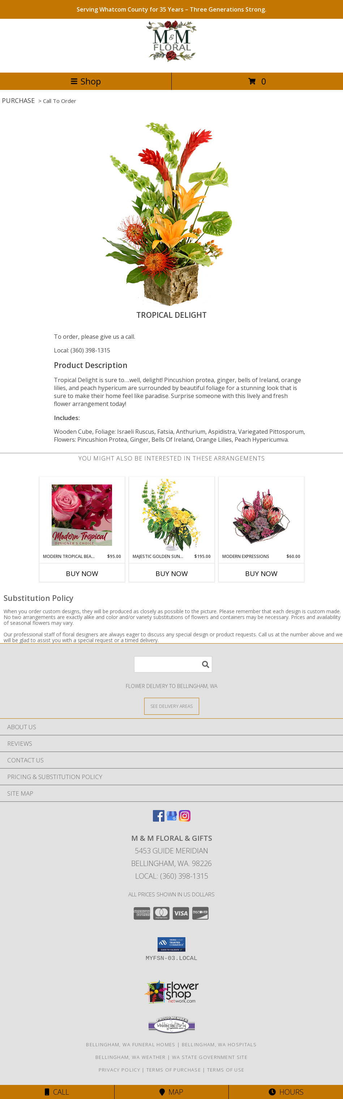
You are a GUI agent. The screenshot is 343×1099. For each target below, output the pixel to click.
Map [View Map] (171, 1092)
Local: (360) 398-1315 (82, 350)
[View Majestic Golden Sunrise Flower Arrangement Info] (171, 515)
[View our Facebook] (158, 819)
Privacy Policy (119, 1069)
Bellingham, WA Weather (130, 1057)
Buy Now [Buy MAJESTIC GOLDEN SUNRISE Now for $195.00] (171, 573)
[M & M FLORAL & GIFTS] (171, 62)
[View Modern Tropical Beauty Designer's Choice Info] (82, 515)
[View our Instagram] (184, 819)
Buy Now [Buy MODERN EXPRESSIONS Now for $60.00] (261, 573)
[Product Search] (173, 664)
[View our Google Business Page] (171, 819)
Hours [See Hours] (286, 1092)
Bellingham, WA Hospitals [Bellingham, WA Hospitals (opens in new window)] (219, 1044)
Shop (85, 81)
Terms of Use (226, 1069)
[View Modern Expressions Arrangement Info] (261, 515)
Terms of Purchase (173, 1069)
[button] (171, 944)
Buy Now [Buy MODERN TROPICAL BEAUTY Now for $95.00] (82, 573)
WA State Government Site (210, 1057)
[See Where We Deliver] (171, 705)
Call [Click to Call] (57, 1092)
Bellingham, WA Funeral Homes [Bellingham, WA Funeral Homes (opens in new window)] (130, 1044)
